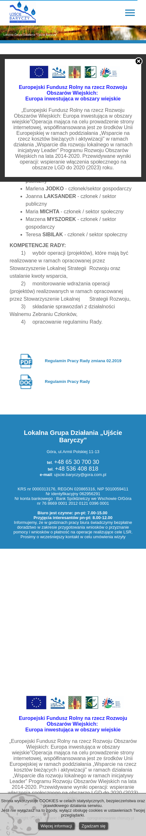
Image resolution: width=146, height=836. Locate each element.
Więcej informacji (56, 826)
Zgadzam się (93, 826)
